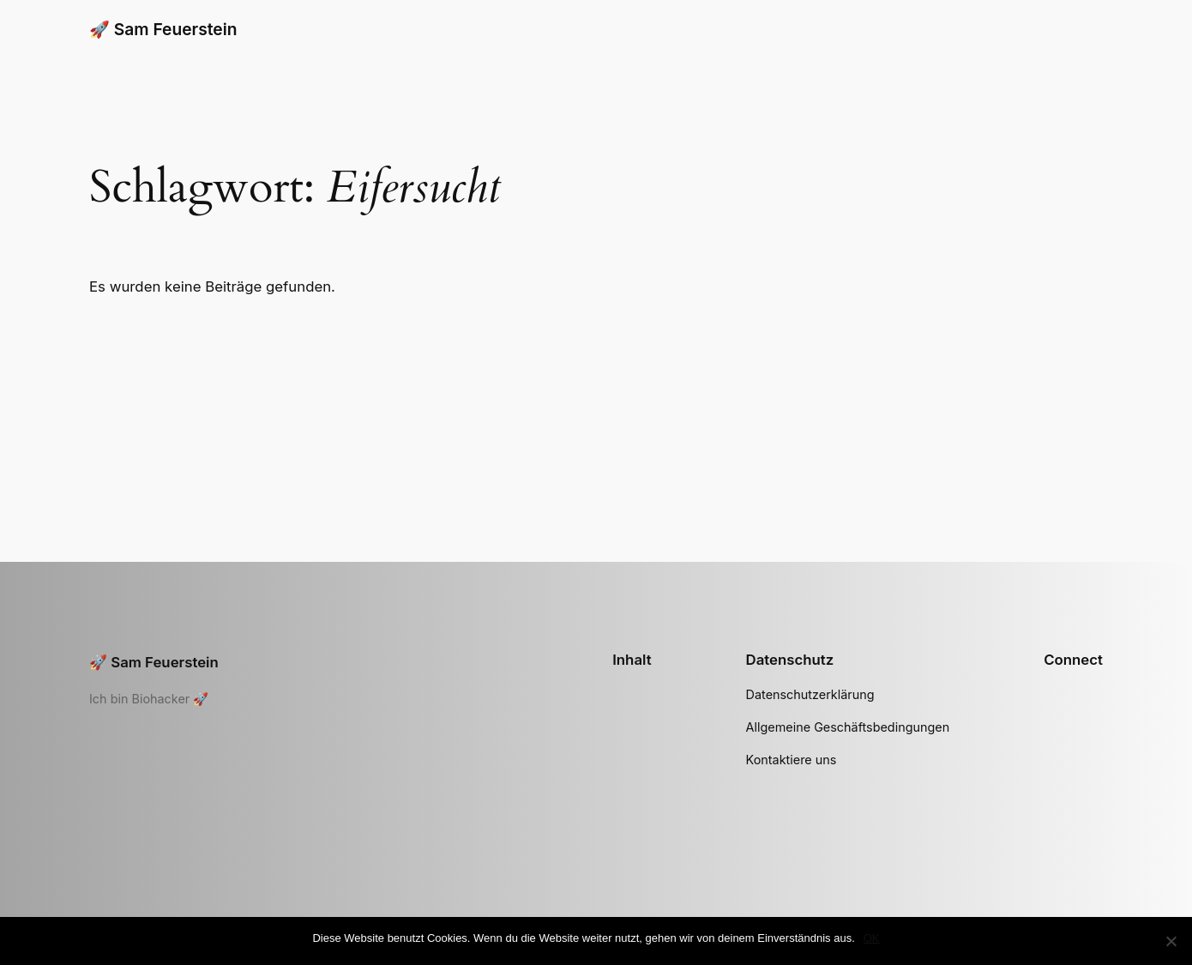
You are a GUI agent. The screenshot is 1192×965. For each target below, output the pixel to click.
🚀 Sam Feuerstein (163, 29)
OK (872, 938)
